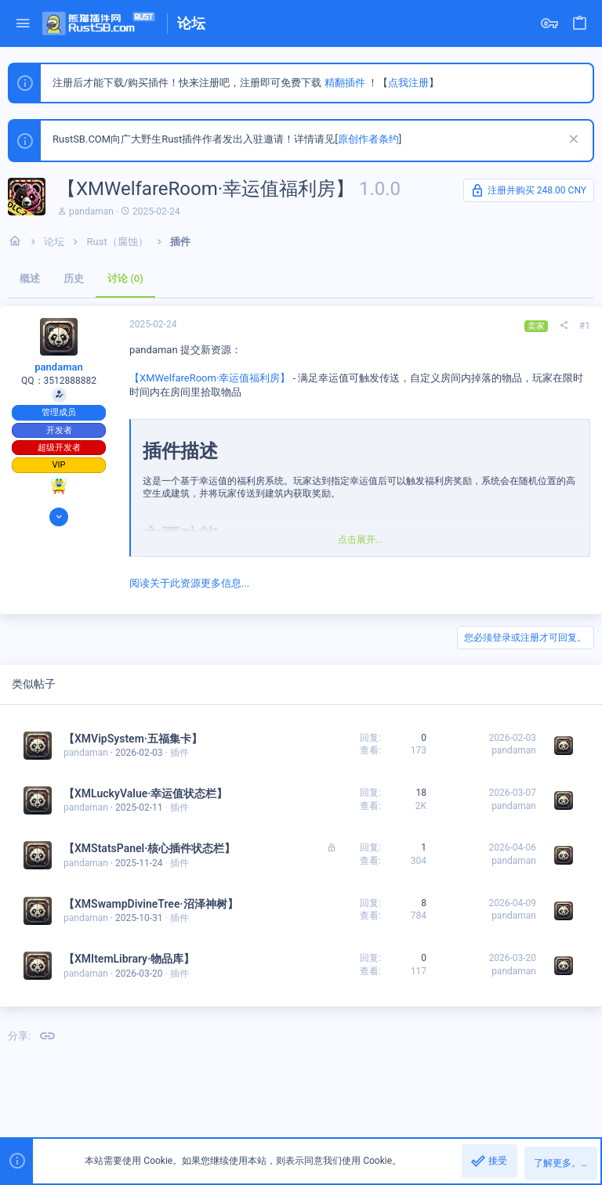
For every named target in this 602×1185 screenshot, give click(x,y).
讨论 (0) (125, 278)
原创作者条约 (368, 139)
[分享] (563, 326)
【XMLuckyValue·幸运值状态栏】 (145, 793)
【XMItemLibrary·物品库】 (128, 958)
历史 (73, 278)
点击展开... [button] (360, 539)
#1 (584, 325)
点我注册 (408, 83)
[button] (23, 24)
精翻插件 (345, 83)
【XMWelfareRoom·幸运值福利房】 (209, 378)
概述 (30, 278)
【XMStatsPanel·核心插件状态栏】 (149, 848)
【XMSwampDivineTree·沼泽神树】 (150, 904)
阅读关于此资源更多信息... (189, 583)
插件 (179, 752)
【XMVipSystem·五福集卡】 (132, 738)
